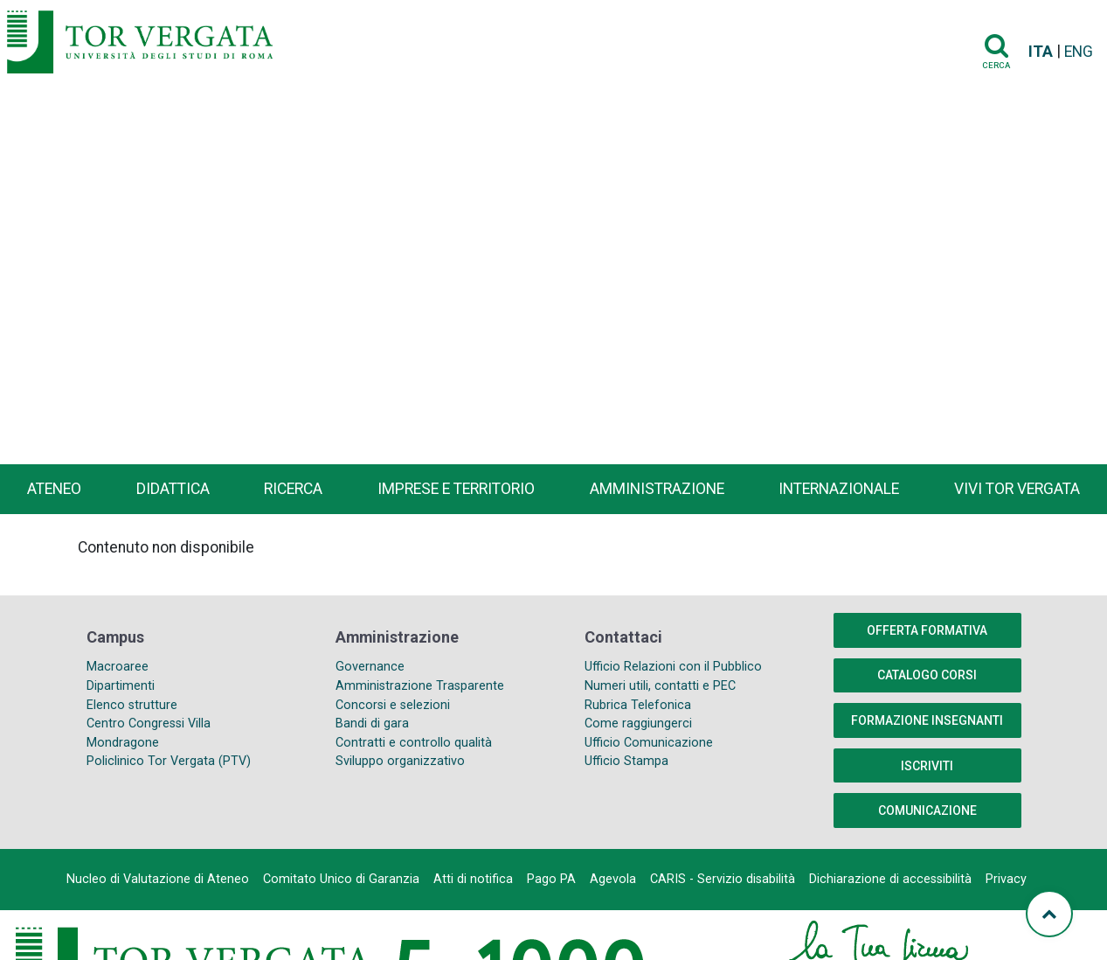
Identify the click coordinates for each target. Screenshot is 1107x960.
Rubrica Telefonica (638, 705)
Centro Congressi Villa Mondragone (148, 733)
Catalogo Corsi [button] (927, 675)
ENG (1078, 51)
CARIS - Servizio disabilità (722, 879)
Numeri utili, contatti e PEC (660, 685)
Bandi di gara (372, 723)
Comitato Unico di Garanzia (341, 879)
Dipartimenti (120, 685)
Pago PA (551, 879)
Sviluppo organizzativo (400, 761)
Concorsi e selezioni (393, 705)
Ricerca (293, 488)
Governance (370, 666)
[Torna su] (1049, 913)
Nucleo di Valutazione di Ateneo (157, 879)
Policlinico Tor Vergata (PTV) (168, 761)
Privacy (1006, 879)
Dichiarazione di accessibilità (890, 879)
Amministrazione (657, 488)
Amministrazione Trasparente (420, 685)
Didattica (173, 488)
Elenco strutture (131, 705)
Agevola (613, 879)
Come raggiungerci (638, 723)
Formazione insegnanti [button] (927, 720)
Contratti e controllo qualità (414, 742)
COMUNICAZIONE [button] (927, 810)
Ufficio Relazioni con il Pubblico (673, 666)
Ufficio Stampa (626, 761)
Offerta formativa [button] (927, 630)
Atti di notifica (473, 879)
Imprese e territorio (456, 488)
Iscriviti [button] (927, 766)
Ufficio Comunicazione (649, 742)
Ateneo (54, 488)
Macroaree (117, 666)
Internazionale (838, 488)
